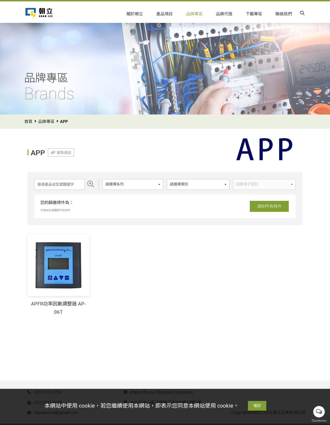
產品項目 (164, 13)
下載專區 (254, 13)
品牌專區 (194, 13)
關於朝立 (134, 13)
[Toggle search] (302, 13)
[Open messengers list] (319, 411)
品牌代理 (224, 13)
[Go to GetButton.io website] (319, 420)
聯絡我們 (283, 13)
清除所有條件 (269, 206)
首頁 (28, 121)
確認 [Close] (257, 405)
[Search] (59, 184)
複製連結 (64, 152)
